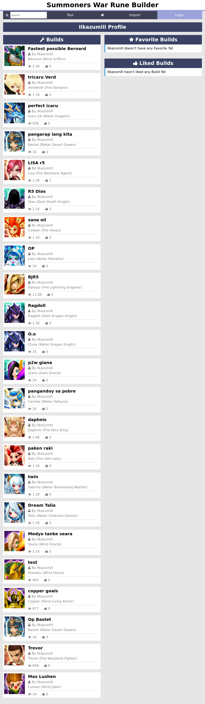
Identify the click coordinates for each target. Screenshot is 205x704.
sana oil (37, 219)
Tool (70, 15)
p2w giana (40, 362)
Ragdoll (37, 305)
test (32, 562)
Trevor (35, 647)
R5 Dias (37, 191)
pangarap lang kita (50, 134)
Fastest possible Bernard (57, 48)
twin (33, 476)
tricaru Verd (42, 77)
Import (134, 15)
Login (179, 15)
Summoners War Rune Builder (102, 5)
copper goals (43, 590)
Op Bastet (39, 619)
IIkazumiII (45, 54)
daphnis (37, 419)
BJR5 (33, 276)
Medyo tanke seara (50, 533)
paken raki (40, 448)
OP (31, 248)
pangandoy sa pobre (52, 391)
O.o (32, 334)
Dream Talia (42, 505)
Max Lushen (42, 676)
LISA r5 (36, 162)
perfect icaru (43, 105)
